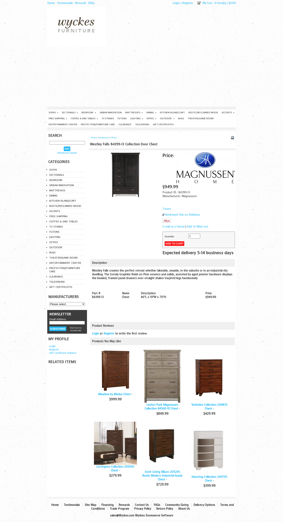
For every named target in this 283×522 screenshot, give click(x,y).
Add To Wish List (197, 227)
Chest (114, 137)
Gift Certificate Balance (62, 353)
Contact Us (142, 505)
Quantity (169, 236)
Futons (122, 118)
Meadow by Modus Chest (114, 394)
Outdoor (167, 118)
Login (176, 3)
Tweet (166, 209)
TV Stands (107, 118)
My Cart (207, 3)
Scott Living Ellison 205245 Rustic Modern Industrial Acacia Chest (162, 475)
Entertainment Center (63, 124)
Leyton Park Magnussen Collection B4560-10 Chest (161, 407)
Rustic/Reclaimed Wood (203, 112)
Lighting (136, 118)
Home (51, 3)
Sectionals (70, 112)
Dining (151, 112)
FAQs (91, 3)
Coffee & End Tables (84, 118)
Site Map (90, 505)
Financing (107, 505)
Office (151, 118)
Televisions (142, 124)
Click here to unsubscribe (75, 329)
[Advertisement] (141, 77)
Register (187, 3)
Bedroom (89, 112)
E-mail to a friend (173, 227)
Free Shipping (58, 118)
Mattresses (134, 112)
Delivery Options (204, 505)
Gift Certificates (163, 124)
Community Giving (176, 505)
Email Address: (57, 319)
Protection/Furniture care (98, 124)
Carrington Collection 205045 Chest (115, 468)
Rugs (181, 118)
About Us (184, 509)
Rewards (80, 3)
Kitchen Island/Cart (172, 112)
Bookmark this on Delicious (182, 215)
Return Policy (164, 509)
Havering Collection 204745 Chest (209, 479)
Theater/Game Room (200, 118)
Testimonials (65, 3)
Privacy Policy (142, 509)
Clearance (125, 124)
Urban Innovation (111, 112)
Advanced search (67, 152)
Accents (228, 112)
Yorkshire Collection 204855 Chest (209, 407)
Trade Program (119, 509)
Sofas (53, 112)
